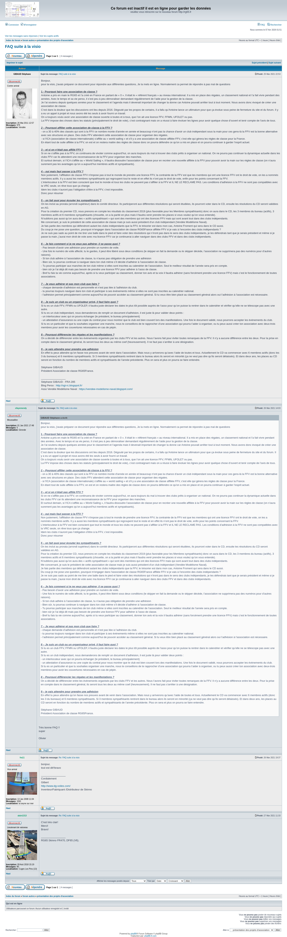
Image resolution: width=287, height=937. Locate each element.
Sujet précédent (259, 63)
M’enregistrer (28, 25)
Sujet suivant (274, 63)
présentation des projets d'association (55, 40)
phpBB (134, 934)
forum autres (29, 40)
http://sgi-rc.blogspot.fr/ (69, 385)
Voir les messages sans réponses (21, 36)
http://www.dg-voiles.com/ (55, 785)
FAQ (261, 25)
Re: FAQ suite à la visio (66, 408)
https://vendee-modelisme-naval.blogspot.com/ (106, 389)
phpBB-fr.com (150, 936)
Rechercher (274, 25)
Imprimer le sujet (15, 63)
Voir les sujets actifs (49, 36)
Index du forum (13, 40)
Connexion (12, 25)
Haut (8, 401)
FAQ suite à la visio (23, 46)
